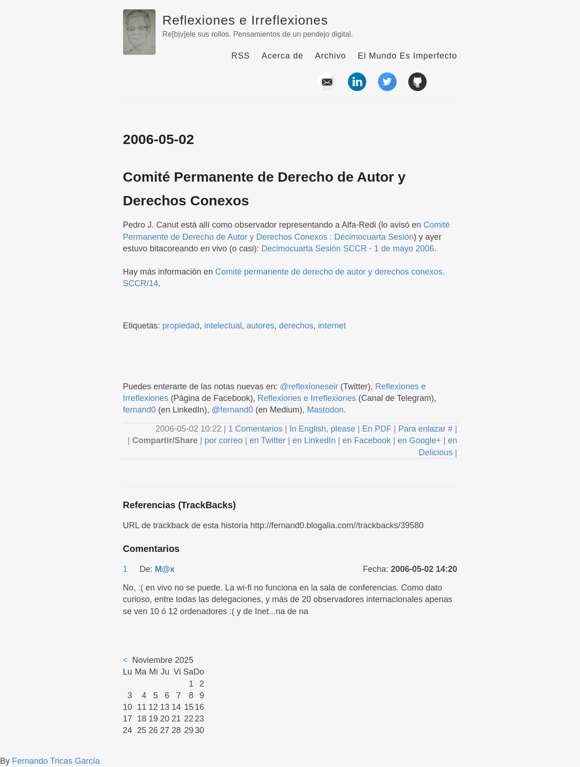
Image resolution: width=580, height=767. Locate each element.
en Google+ (419, 440)
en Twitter (267, 440)
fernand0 (139, 409)
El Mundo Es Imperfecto (407, 55)
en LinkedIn (314, 440)
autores (260, 325)
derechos (296, 325)
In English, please (322, 428)
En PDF (376, 428)
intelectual (223, 325)
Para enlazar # (425, 428)
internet (332, 325)
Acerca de (282, 55)
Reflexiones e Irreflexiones (245, 20)
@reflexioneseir (309, 386)
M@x (165, 569)
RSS (240, 55)
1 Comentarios (256, 428)
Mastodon (325, 409)
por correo (222, 440)
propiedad (181, 325)
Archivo (330, 55)
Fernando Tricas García (56, 761)
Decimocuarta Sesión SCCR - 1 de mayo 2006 (347, 248)
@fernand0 (232, 409)
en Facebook (365, 440)
